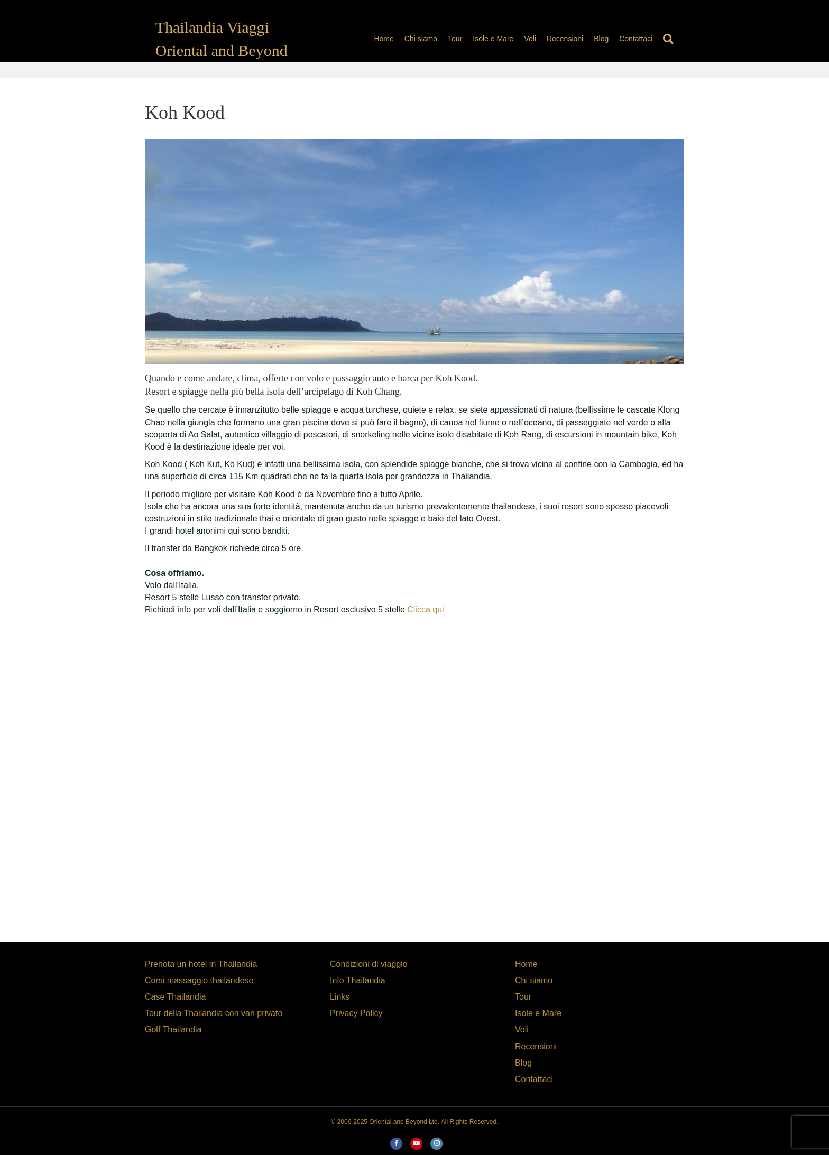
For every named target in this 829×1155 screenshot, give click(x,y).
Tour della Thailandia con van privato (213, 1013)
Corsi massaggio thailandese (199, 980)
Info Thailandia (357, 980)
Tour (465, 38)
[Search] (676, 39)
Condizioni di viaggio (369, 964)
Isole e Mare (503, 38)
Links (339, 996)
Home (394, 38)
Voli (541, 38)
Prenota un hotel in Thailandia (201, 964)
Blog (611, 38)
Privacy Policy (356, 1013)
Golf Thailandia (173, 1029)
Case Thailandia (175, 996)
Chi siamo (431, 38)
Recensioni (575, 38)
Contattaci (646, 38)
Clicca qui (424, 609)
